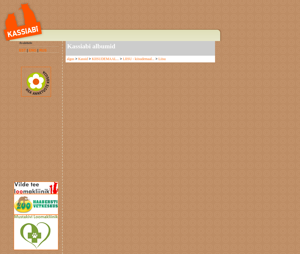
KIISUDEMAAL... (105, 59)
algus (70, 59)
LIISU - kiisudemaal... (138, 59)
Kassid (83, 59)
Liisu (162, 59)
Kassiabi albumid (91, 46)
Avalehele (25, 43)
